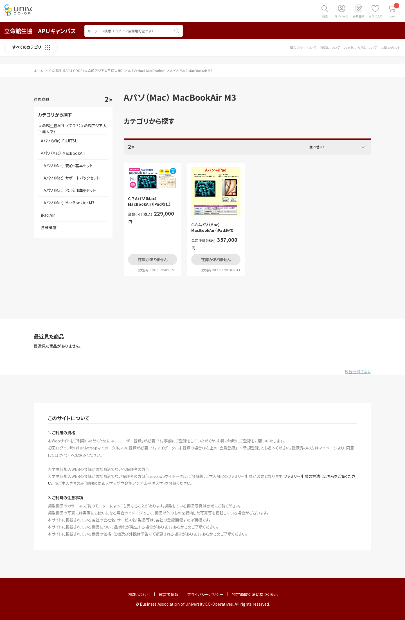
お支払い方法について (360, 47)
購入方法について (303, 47)
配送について (330, 47)
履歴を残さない (358, 371)
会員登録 (358, 16)
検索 (325, 16)
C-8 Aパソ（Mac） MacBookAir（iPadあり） (212, 227)
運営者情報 (169, 594)
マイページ (341, 16)
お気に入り (375, 16)
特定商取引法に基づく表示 (255, 594)
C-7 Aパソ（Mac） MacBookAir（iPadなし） (149, 201)
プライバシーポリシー (205, 594)
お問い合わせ (391, 47)
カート (394, 10)
